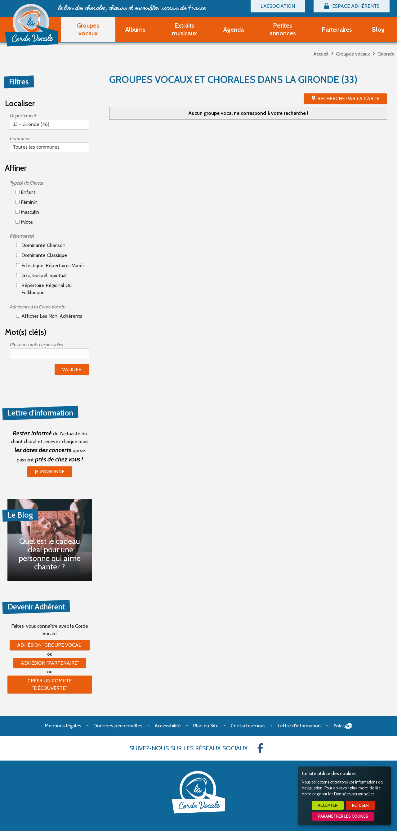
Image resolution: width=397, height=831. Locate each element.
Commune (20, 138)
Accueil (320, 54)
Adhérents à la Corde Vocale (37, 307)
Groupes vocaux (353, 54)
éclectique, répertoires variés (50, 265)
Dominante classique (41, 255)
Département (23, 116)
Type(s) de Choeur (27, 183)
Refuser (360, 805)
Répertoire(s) (22, 236)
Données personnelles (354, 794)
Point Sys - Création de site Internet (343, 726)
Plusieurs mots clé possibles (36, 345)
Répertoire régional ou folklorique (44, 288)
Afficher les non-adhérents (49, 316)
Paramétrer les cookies (343, 816)
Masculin (27, 212)
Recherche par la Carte (348, 98)
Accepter (327, 805)
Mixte (24, 222)
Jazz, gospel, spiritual (41, 275)
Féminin (27, 202)
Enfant (25, 192)
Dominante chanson (40, 245)
